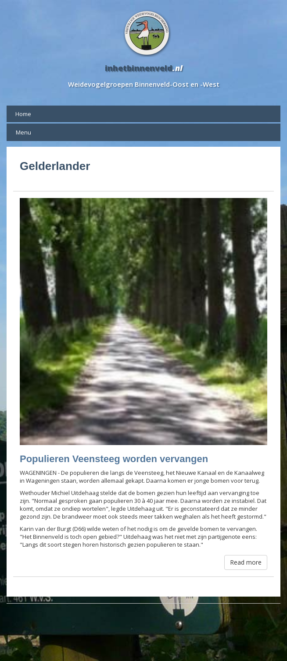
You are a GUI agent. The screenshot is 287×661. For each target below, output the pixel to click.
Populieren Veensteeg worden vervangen (114, 458)
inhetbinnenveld (138, 68)
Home (23, 114)
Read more (246, 562)
